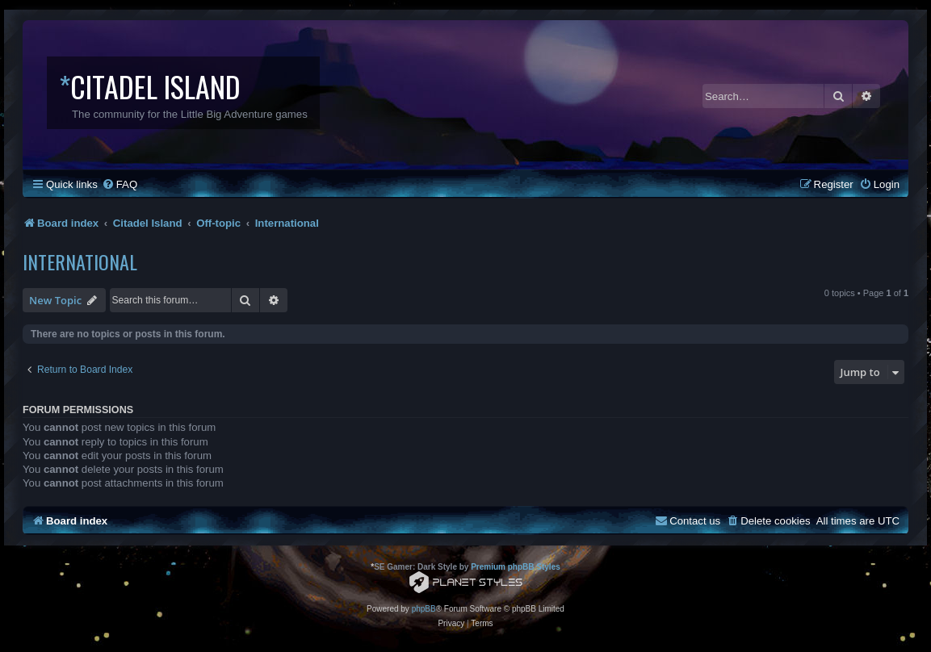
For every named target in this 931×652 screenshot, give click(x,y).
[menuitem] (119, 184)
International (80, 261)
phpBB (424, 608)
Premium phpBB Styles (515, 566)
